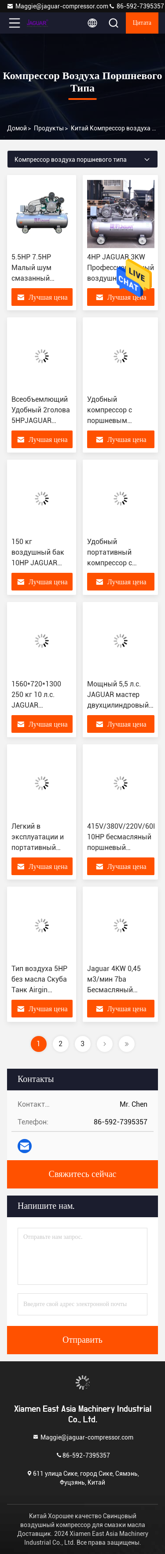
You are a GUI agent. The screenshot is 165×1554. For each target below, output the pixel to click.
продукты (49, 128)
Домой (17, 128)
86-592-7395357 (136, 6)
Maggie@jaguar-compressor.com (57, 6)
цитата (142, 23)
